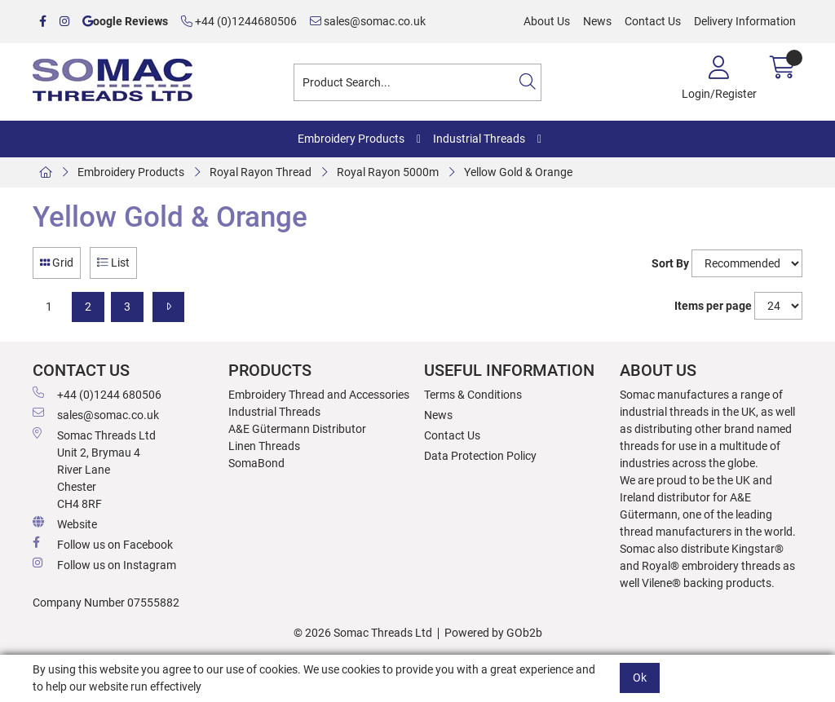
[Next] (168, 307)
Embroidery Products (351, 138)
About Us (547, 21)
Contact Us (653, 21)
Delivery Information (745, 21)
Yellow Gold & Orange (518, 172)
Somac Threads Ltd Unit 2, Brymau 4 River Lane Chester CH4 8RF (94, 468)
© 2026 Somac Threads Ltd (363, 632)
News (597, 21)
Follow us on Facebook (103, 543)
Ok (640, 677)
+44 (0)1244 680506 (97, 393)
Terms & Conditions (473, 394)
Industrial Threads (479, 138)
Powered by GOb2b (493, 632)
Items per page (713, 305)
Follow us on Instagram (104, 564)
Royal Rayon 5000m (388, 172)
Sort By (670, 263)
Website (65, 523)
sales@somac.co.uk (368, 21)
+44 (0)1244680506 (239, 21)
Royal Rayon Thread (260, 172)
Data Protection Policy (480, 455)
